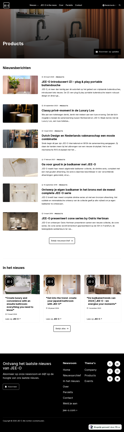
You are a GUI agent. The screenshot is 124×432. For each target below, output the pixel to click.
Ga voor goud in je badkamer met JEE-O (69, 164)
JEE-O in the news (48, 5)
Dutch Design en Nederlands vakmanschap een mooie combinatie (78, 137)
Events (89, 381)
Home (66, 369)
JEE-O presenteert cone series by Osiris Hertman (75, 218)
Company (91, 369)
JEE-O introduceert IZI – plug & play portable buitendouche (72, 83)
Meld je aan (70, 403)
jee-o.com (69, 410)
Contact (78, 5)
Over (61, 5)
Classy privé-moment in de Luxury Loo (68, 110)
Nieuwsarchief (72, 375)
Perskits (69, 5)
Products (60, 77)
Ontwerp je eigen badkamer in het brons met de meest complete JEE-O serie (78, 191)
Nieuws (33, 5)
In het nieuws (71, 381)
